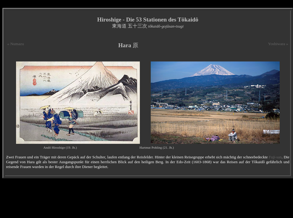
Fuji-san (275, 157)
